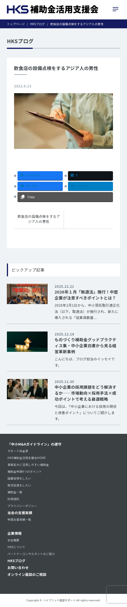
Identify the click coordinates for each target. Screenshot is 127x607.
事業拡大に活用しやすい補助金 (28, 464)
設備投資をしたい (19, 478)
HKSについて (16, 547)
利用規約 (13, 499)
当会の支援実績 (19, 512)
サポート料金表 (17, 451)
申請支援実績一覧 (19, 519)
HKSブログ (16, 560)
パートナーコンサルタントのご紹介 (31, 554)
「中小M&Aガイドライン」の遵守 (34, 444)
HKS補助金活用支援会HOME (26, 458)
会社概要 (13, 540)
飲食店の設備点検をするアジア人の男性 (38, 219)
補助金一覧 (14, 492)
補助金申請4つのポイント (24, 471)
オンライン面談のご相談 (26, 574)
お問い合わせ (18, 567)
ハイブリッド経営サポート (60, 600)
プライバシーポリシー (22, 506)
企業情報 (14, 533)
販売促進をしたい (19, 485)
